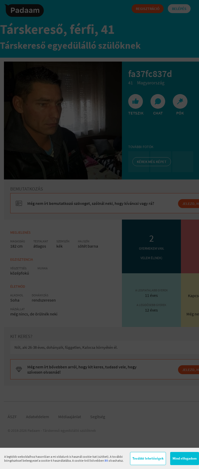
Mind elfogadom (185, 458)
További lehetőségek (148, 458)
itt (106, 460)
